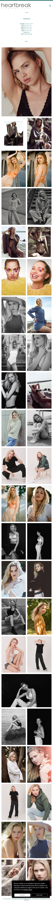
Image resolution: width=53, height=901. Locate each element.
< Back (26, 12)
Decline (39, 895)
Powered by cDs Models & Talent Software (37, 899)
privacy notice (28, 889)
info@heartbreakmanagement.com (21, 899)
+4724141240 (6, 899)
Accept (22, 895)
